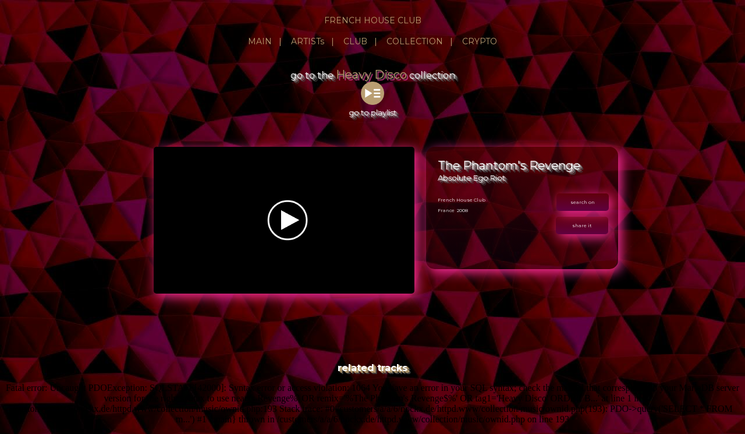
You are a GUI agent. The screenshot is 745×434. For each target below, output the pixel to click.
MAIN (260, 41)
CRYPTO (479, 41)
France (446, 210)
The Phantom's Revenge (509, 165)
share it (582, 225)
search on (582, 202)
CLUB (355, 41)
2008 (462, 210)
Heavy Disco (371, 75)
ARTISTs (307, 41)
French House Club (461, 200)
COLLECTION (414, 41)
